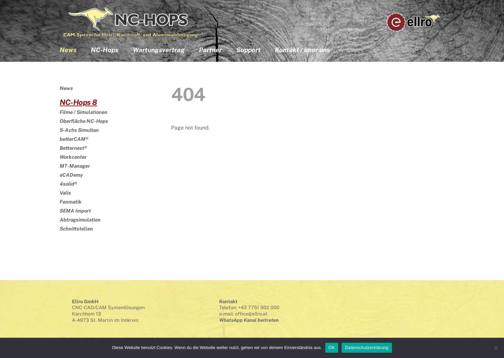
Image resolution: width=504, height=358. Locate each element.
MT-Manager (75, 166)
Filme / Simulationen (83, 112)
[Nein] (495, 347)
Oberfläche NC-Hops (84, 121)
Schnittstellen (76, 228)
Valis (65, 193)
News (68, 50)
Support (248, 50)
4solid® (68, 184)
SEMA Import (75, 211)
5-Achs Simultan (79, 130)
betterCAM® (74, 139)
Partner (210, 50)
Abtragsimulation (80, 220)
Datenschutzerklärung (366, 347)
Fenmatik (71, 202)
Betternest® (73, 148)
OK (332, 347)
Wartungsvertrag (159, 50)
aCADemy (71, 175)
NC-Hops (104, 50)
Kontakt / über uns (302, 50)
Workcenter (73, 157)
